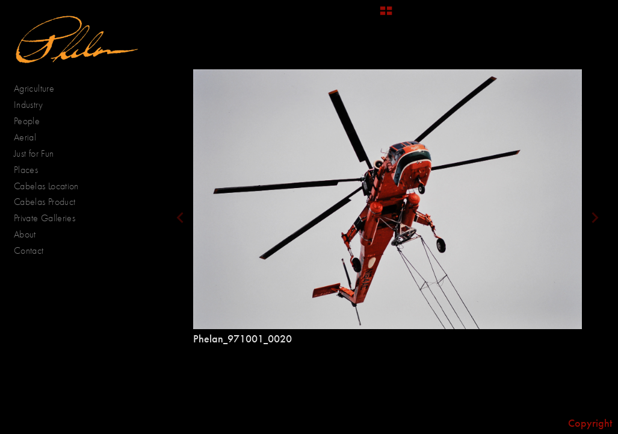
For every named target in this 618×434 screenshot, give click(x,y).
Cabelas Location (46, 186)
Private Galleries (44, 218)
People (33, 121)
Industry (28, 104)
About (25, 234)
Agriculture (40, 89)
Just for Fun (34, 153)
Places (32, 170)
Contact (29, 250)
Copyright (590, 423)
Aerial (31, 137)
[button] (386, 15)
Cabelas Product (44, 201)
